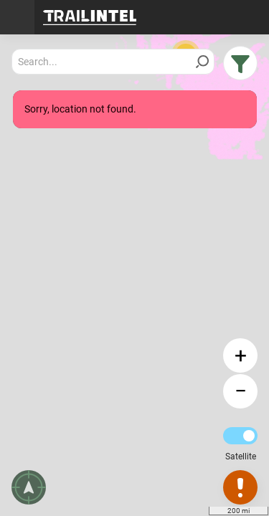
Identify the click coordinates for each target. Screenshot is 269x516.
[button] (240, 63)
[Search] (202, 61)
